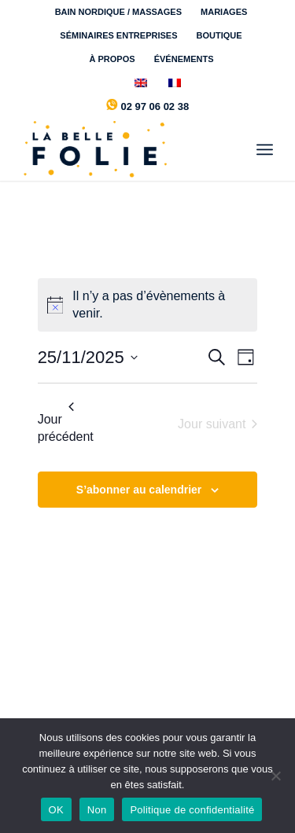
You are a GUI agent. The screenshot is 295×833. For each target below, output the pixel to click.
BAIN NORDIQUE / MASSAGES (118, 12)
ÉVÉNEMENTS (184, 59)
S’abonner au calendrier (139, 489)
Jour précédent (66, 422)
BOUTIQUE (219, 35)
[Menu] (264, 149)
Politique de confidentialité (192, 810)
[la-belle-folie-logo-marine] (122, 149)
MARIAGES (224, 12)
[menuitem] (118, 12)
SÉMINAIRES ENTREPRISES (118, 35)
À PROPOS (112, 59)
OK (56, 810)
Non (97, 810)
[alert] (148, 305)
